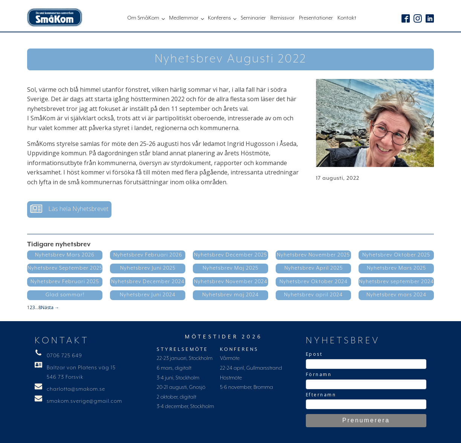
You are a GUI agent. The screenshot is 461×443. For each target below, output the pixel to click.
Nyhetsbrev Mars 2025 (396, 268)
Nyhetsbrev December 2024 (148, 282)
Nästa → (50, 307)
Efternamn (321, 394)
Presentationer (316, 18)
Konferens (219, 18)
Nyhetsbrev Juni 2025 (148, 268)
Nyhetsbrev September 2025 (64, 268)
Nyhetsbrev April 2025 (313, 268)
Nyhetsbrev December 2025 (230, 255)
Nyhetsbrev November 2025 (313, 255)
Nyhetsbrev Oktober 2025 (396, 255)
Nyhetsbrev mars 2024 (396, 295)
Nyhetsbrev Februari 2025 (65, 282)
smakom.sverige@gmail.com (84, 401)
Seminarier (253, 18)
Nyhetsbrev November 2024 (230, 282)
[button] (69, 209)
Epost (314, 354)
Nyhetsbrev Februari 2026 (147, 255)
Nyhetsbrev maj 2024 (230, 295)
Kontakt (346, 18)
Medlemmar (183, 18)
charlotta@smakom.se (76, 389)
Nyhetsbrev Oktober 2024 (313, 282)
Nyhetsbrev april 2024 (313, 295)
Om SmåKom (143, 18)
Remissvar (282, 18)
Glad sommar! (65, 295)
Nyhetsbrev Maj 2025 (230, 268)
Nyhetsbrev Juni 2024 (148, 295)
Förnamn (319, 374)
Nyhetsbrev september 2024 (396, 282)
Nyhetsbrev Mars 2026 (65, 255)
